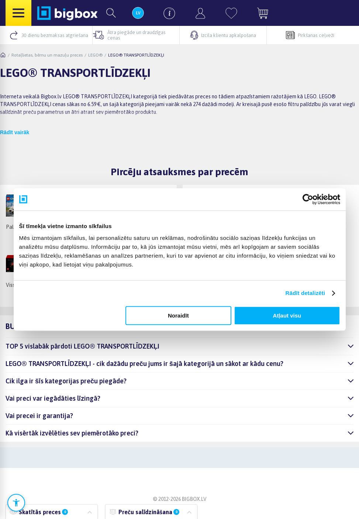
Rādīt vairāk (14, 132)
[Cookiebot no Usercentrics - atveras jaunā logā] (308, 199)
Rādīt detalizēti (305, 293)
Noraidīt (178, 315)
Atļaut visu (287, 315)
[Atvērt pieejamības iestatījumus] (16, 503)
